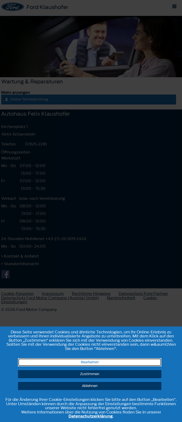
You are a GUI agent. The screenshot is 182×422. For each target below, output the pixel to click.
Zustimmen (89, 374)
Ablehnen (90, 385)
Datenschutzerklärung (90, 416)
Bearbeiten (90, 362)
